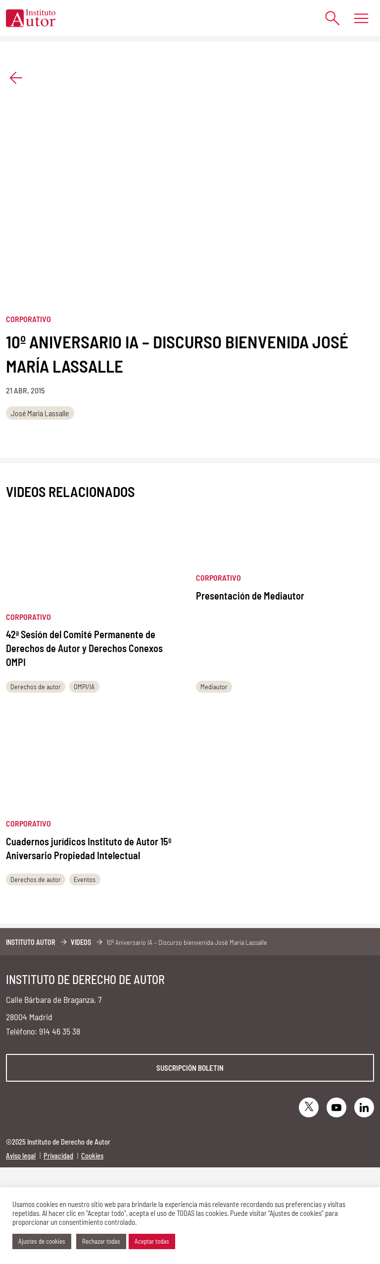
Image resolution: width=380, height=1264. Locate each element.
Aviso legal (21, 1156)
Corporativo (28, 319)
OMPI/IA (84, 686)
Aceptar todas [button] (152, 1241)
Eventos (84, 879)
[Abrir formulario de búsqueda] (327, 18)
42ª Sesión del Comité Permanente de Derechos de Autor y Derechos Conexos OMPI (84, 648)
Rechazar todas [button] (101, 1241)
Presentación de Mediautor (250, 596)
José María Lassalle (40, 413)
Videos (81, 942)
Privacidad (58, 1156)
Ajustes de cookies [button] (41, 1241)
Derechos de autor (35, 686)
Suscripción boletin (190, 1067)
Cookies (92, 1156)
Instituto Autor (30, 942)
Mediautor (214, 686)
